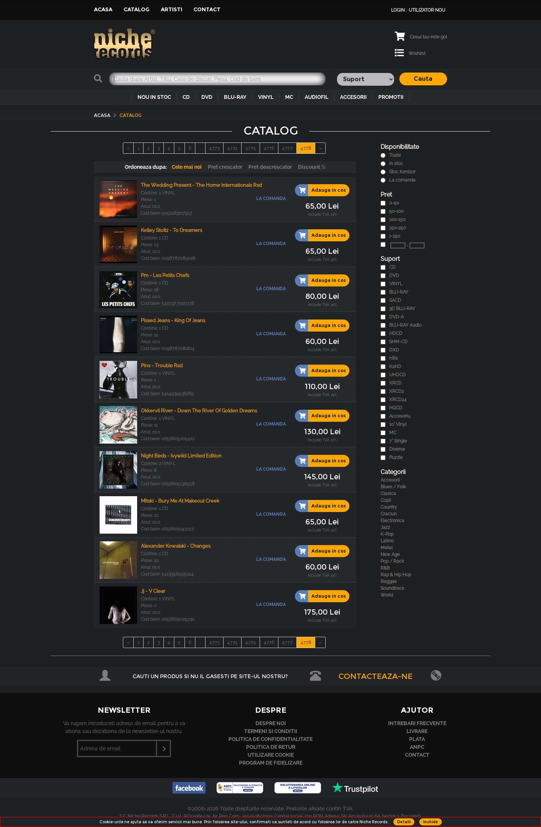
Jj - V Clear (153, 591)
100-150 (397, 219)
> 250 (394, 236)
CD (186, 97)
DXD (394, 350)
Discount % (311, 167)
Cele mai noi (187, 167)
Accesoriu (399, 416)
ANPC (417, 747)
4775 (250, 148)
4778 (306, 148)
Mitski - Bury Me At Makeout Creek (180, 501)
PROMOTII (390, 97)
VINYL (266, 97)
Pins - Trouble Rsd (162, 365)
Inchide (430, 821)
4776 (269, 148)
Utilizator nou (427, 10)
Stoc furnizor (402, 171)
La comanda (402, 180)
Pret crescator (225, 167)
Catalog (137, 9)
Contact (207, 9)
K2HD (395, 366)
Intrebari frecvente (417, 723)
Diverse (397, 449)
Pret (386, 194)
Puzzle (396, 457)
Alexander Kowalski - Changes (175, 546)
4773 (214, 148)
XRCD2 (396, 391)
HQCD (395, 407)
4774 (232, 148)
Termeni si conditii (270, 731)
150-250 (397, 227)
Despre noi (270, 723)
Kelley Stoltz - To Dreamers (171, 230)
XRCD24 (398, 399)
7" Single (398, 441)
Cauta (423, 78)
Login (398, 10)
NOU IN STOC (154, 97)
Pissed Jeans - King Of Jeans (173, 320)
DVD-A (396, 317)
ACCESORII (353, 97)
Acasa (103, 9)
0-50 (394, 203)
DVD (206, 97)
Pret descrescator (270, 167)
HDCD (395, 333)
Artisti (171, 9)
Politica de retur (270, 747)
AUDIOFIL (316, 97)
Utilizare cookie (271, 755)
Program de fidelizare (270, 763)
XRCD (395, 383)
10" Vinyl (398, 424)
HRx (393, 358)
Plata (417, 739)
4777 (287, 148)
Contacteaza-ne (376, 676)
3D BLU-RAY (402, 308)
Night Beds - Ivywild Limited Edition (181, 456)
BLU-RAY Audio (405, 325)
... (200, 148)
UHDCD (397, 374)
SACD (395, 300)
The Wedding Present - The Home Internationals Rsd (201, 185)
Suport (390, 258)
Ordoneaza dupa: (146, 167)
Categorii (393, 472)
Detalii (404, 821)
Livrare (417, 731)
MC (289, 97)
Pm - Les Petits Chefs (165, 275)
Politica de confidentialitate (270, 739)
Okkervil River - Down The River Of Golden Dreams (199, 411)
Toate (395, 155)
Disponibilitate (400, 146)
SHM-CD (398, 341)
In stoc (396, 163)
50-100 (396, 211)
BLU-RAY (235, 97)
